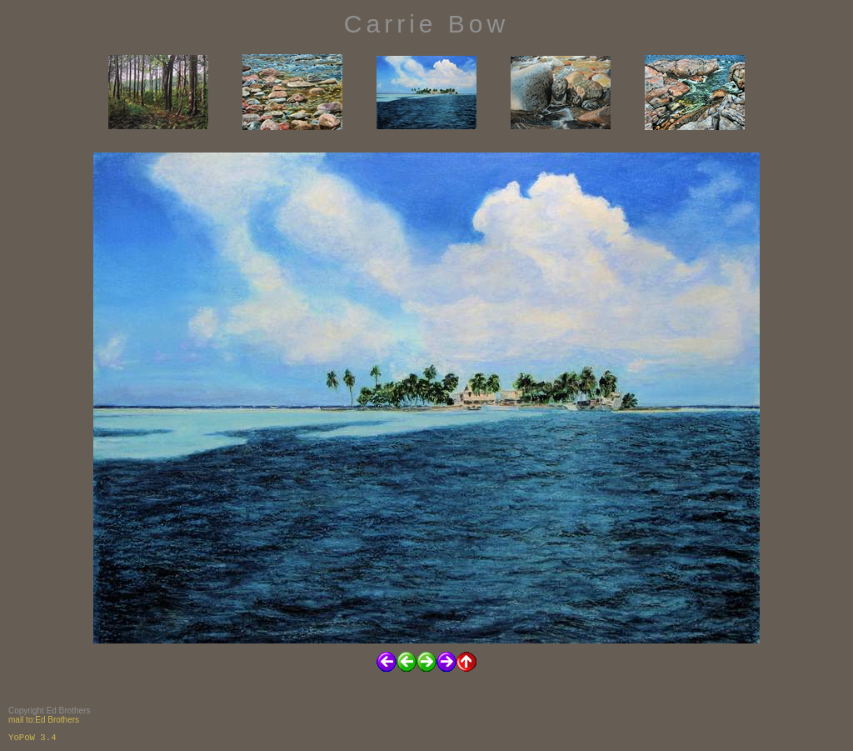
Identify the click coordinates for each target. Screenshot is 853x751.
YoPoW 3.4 (32, 738)
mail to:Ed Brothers (43, 719)
